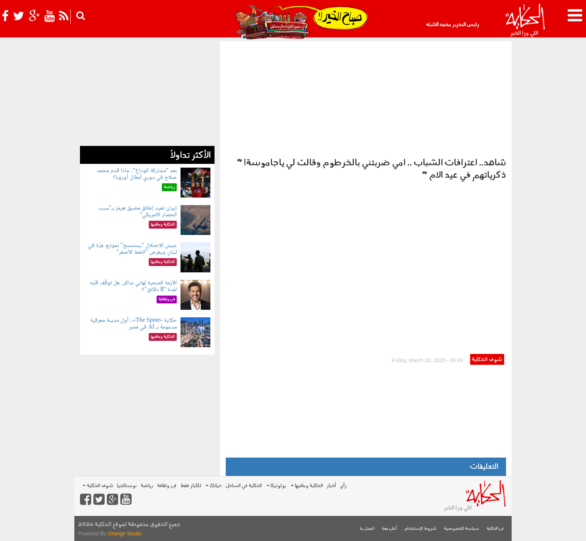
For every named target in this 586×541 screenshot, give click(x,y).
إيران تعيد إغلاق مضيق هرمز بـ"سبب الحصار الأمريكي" (137, 211)
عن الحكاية (495, 529)
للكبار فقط (190, 485)
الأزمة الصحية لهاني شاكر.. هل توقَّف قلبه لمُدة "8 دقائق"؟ (133, 286)
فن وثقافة (166, 485)
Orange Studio (124, 534)
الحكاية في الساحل (243, 485)
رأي (343, 485)
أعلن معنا (389, 529)
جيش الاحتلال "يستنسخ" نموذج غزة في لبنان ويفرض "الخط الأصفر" (132, 249)
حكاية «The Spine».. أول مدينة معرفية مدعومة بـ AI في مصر (133, 323)
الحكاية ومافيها (307, 485)
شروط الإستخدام (420, 529)
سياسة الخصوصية (461, 529)
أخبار (331, 485)
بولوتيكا (276, 485)
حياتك (214, 485)
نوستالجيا (127, 485)
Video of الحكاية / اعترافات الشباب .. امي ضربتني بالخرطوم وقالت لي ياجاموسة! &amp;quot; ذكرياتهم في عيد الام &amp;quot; (366, 269)
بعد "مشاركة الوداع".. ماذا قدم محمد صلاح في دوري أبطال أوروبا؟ (137, 174)
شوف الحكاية (487, 360)
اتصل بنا (367, 529)
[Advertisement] (366, 97)
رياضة (147, 485)
